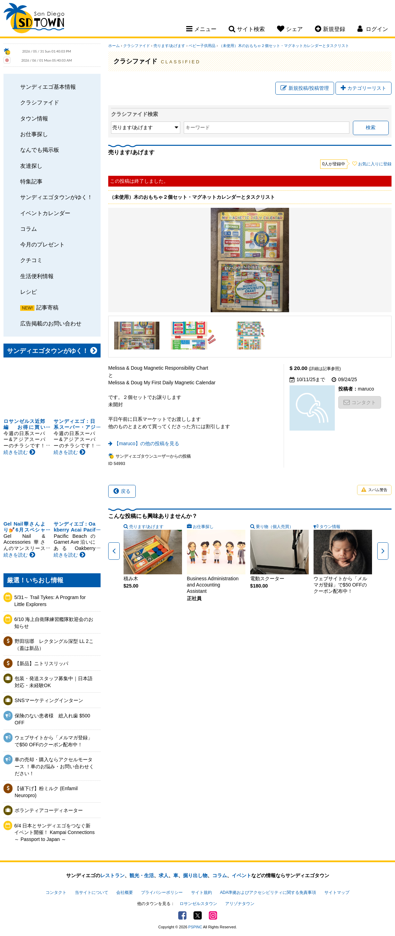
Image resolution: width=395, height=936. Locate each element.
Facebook (182, 915)
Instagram (213, 915)
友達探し (31, 166)
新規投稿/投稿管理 (305, 88)
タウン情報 (34, 118)
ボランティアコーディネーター (49, 810)
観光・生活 (141, 875)
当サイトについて (91, 892)
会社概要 (124, 892)
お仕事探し (34, 134)
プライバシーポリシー (162, 892)
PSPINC (195, 927)
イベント (241, 875)
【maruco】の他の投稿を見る (146, 443)
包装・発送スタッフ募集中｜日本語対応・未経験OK (54, 682)
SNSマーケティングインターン (49, 700)
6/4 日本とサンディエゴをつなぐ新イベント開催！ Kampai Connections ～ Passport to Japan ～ (54, 832)
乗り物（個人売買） (274, 526)
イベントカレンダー (45, 213)
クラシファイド (39, 102)
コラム (28, 229)
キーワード (197, 127)
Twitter (197, 915)
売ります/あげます (169, 46)
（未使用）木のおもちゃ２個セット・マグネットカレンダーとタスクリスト (284, 46)
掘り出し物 (195, 875)
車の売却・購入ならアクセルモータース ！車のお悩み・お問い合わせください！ (54, 766)
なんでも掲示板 (39, 150)
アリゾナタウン (239, 903)
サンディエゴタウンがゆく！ (56, 197)
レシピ (28, 292)
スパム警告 (374, 490)
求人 (163, 875)
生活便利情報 (37, 276)
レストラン (112, 875)
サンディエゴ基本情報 (48, 87)
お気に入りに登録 (375, 164)
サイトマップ (336, 892)
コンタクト (359, 402)
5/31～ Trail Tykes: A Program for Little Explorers (50, 601)
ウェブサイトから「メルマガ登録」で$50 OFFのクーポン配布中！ (54, 741)
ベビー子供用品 (202, 46)
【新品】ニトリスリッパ (41, 663)
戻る (122, 491)
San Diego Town (33, 19)
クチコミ (31, 260)
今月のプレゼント (42, 244)
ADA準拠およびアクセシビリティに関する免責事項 (268, 892)
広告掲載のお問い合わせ (50, 323)
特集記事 (31, 181)
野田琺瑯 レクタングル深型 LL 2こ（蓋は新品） (54, 644)
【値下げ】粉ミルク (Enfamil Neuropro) (46, 792)
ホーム (114, 46)
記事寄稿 (47, 307)
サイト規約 (201, 892)
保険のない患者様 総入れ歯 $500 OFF (52, 719)
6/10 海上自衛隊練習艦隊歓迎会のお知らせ (53, 622)
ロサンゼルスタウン (198, 903)
